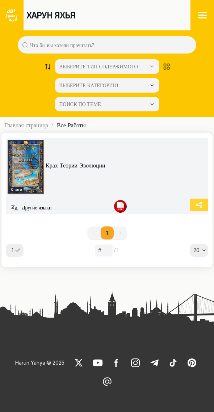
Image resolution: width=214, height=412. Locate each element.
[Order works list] (48, 66)
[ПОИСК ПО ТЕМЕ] (107, 104)
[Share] (199, 205)
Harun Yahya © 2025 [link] (39, 363)
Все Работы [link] (71, 125)
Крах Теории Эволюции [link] (75, 165)
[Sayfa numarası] (104, 250)
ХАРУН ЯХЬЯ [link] (50, 15)
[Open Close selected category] (152, 104)
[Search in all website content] (110, 45)
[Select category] (107, 66)
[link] (26, 167)
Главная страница (26, 125)
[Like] (79, 363)
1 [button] (107, 233)
